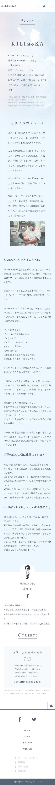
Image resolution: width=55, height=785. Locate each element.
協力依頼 (22, 771)
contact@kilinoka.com (27, 682)
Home (27, 730)
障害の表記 (23, 766)
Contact (27, 749)
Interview (27, 742)
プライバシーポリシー (28, 758)
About (27, 736)
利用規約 (22, 762)
